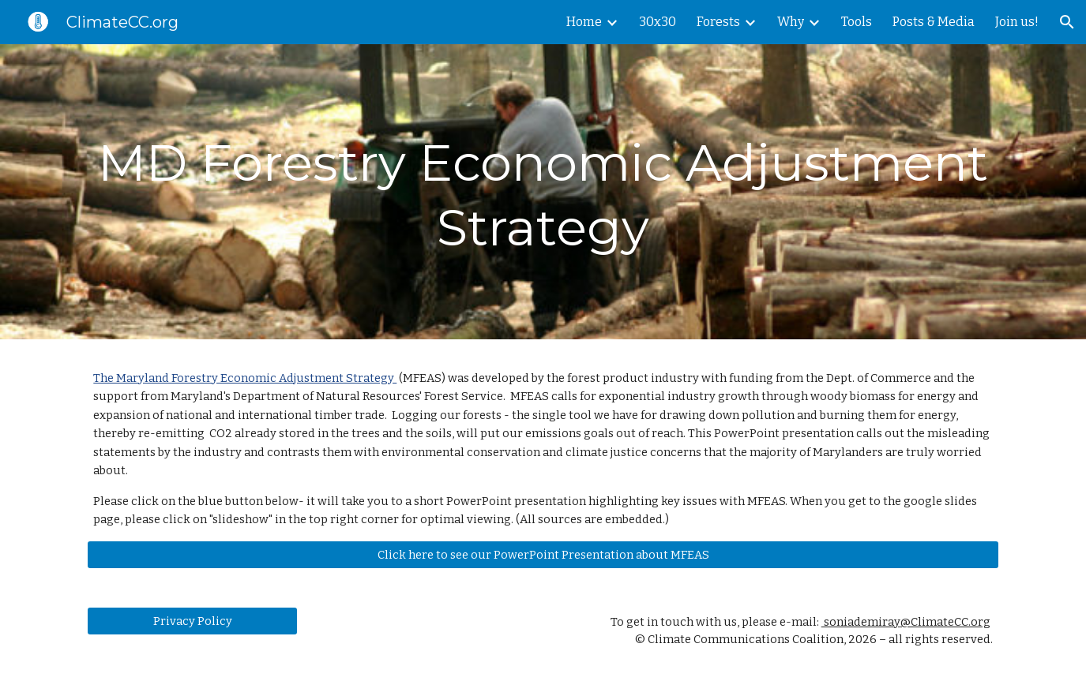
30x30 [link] (657, 21)
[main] (542, 191)
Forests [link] (718, 21)
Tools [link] (856, 21)
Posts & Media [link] (933, 21)
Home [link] (584, 21)
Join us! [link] (1017, 21)
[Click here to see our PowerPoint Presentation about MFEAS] (543, 554)
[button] (1067, 22)
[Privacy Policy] (192, 620)
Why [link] (790, 21)
